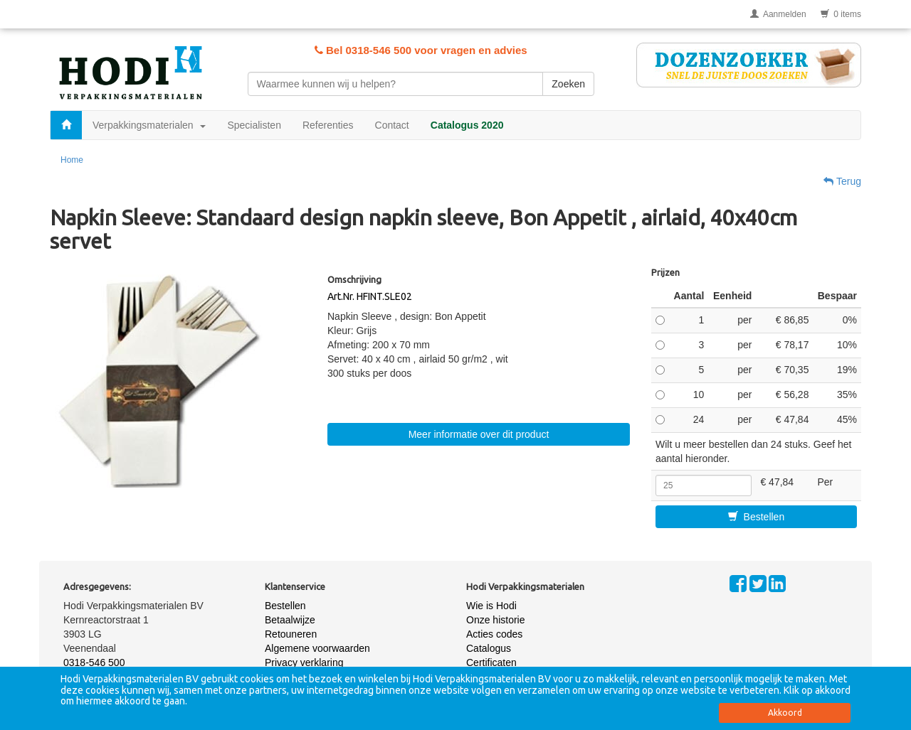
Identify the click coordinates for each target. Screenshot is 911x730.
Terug (842, 181)
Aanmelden (778, 14)
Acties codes (494, 634)
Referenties (328, 125)
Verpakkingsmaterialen (149, 125)
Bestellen (756, 516)
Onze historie (495, 620)
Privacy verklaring (304, 662)
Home (71, 160)
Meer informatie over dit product (479, 434)
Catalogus (488, 648)
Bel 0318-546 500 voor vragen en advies (421, 50)
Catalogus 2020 (467, 125)
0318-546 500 (94, 662)
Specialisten (254, 125)
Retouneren (291, 634)
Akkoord (785, 712)
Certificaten (491, 662)
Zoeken (568, 84)
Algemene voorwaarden (317, 648)
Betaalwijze (290, 620)
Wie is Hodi (491, 605)
